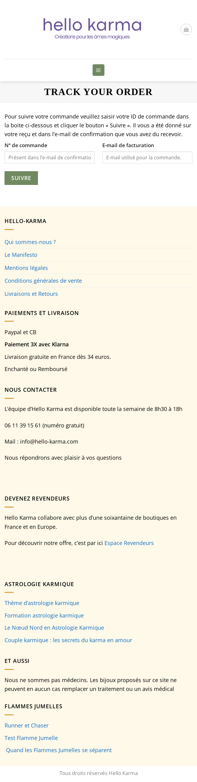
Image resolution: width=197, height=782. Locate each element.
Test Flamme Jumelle (31, 737)
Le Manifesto (21, 254)
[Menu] (98, 70)
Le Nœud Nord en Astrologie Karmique (54, 627)
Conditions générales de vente (43, 280)
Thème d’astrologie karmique (42, 603)
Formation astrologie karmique (44, 615)
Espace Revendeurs (129, 543)
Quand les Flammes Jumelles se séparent (59, 750)
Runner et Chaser (27, 725)
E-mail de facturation (128, 145)
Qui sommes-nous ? (30, 242)
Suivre (21, 178)
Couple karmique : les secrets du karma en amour (68, 640)
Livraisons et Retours (31, 293)
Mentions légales (26, 267)
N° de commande (26, 145)
